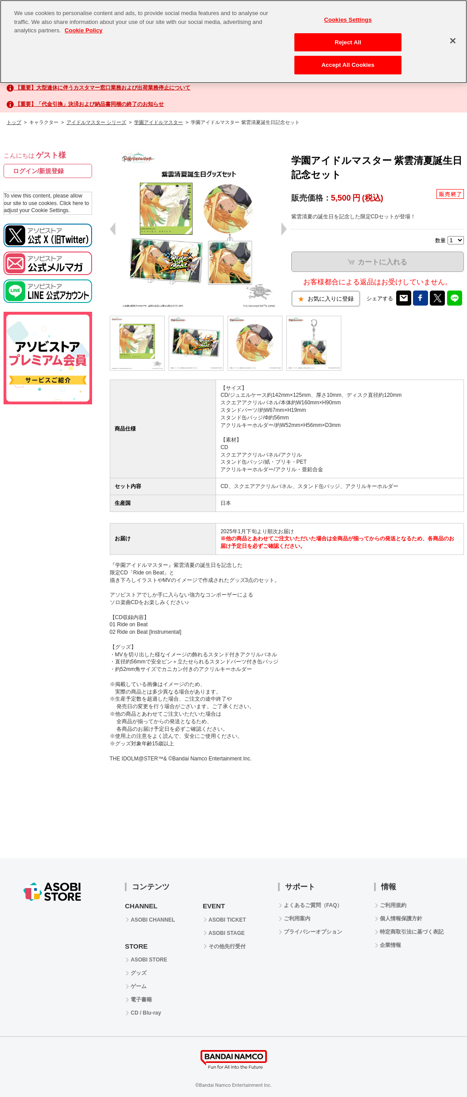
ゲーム (139, 986)
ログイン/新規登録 (38, 170)
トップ (14, 122)
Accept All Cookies (347, 65)
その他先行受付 (227, 946)
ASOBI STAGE (226, 933)
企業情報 (390, 945)
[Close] (453, 40)
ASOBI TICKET (227, 920)
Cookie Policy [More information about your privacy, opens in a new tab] (83, 30)
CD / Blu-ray (146, 1013)
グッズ (139, 973)
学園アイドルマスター (158, 122)
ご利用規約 (393, 905)
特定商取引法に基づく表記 (412, 932)
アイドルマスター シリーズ (96, 122)
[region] (233, 41)
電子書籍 (141, 999)
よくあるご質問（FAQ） (313, 905)
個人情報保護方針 (401, 918)
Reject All (348, 42)
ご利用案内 (297, 918)
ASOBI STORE (149, 960)
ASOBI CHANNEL (153, 920)
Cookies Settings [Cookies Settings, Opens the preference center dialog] (348, 19)
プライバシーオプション (313, 932)
